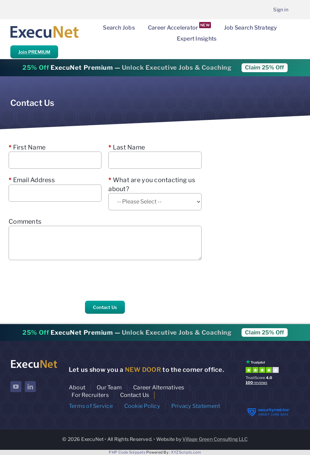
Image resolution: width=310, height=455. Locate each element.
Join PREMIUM (34, 52)
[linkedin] (30, 386)
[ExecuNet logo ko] (33, 361)
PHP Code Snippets (127, 452)
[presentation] (61, 280)
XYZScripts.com (186, 452)
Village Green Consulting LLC (215, 439)
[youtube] (15, 386)
